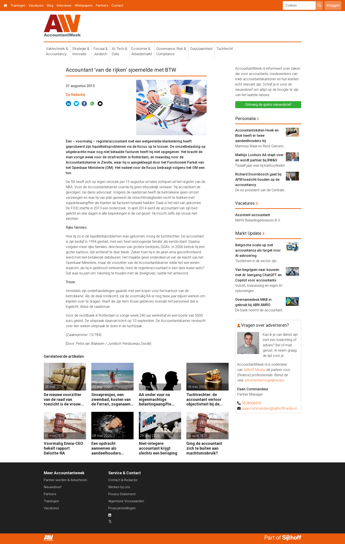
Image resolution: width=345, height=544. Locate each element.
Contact (117, 5)
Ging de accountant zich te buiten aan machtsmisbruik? (204, 448)
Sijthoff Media (254, 370)
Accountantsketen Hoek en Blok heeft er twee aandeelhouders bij (257, 135)
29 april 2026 (150, 436)
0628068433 (251, 403)
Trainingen (18, 5)
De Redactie (75, 95)
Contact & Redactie (123, 480)
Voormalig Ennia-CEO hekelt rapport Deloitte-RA (63, 448)
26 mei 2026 (54, 387)
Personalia (245, 118)
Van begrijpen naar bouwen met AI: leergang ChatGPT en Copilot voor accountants (258, 275)
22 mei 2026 (102, 387)
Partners (102, 5)
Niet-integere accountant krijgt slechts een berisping (158, 448)
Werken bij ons (119, 487)
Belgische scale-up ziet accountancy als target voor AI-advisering (258, 250)
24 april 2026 (197, 436)
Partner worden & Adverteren (65, 480)
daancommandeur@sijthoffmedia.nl (269, 408)
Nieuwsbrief (52, 487)
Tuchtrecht (225, 49)
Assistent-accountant (252, 215)
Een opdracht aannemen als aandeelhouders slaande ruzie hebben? (111, 448)
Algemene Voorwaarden (126, 501)
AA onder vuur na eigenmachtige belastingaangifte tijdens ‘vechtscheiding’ (155, 399)
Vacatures (36, 5)
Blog (50, 5)
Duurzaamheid (201, 49)
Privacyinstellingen (122, 508)
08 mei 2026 (102, 436)
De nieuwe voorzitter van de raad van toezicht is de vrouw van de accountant (62, 399)
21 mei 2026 (149, 387)
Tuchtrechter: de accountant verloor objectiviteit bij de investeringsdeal (203, 399)
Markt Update (248, 233)
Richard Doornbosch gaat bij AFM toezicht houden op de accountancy (258, 179)
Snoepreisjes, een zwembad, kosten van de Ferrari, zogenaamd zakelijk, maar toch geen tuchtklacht (112, 399)
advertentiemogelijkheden (264, 380)
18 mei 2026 (197, 387)
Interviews (64, 5)
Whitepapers (84, 5)
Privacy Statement (122, 494)
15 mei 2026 (54, 436)
